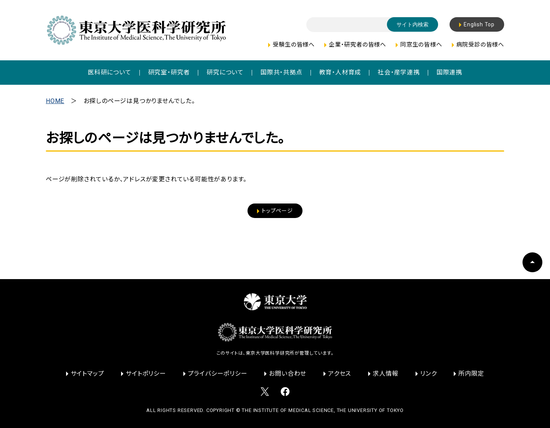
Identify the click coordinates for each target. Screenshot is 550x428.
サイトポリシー (146, 373)
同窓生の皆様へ (421, 44)
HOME (55, 101)
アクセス (339, 373)
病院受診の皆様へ (480, 44)
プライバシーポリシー (217, 373)
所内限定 (471, 373)
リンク (428, 373)
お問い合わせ (287, 373)
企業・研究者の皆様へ (357, 44)
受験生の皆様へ (294, 44)
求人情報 (385, 373)
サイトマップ (87, 373)
